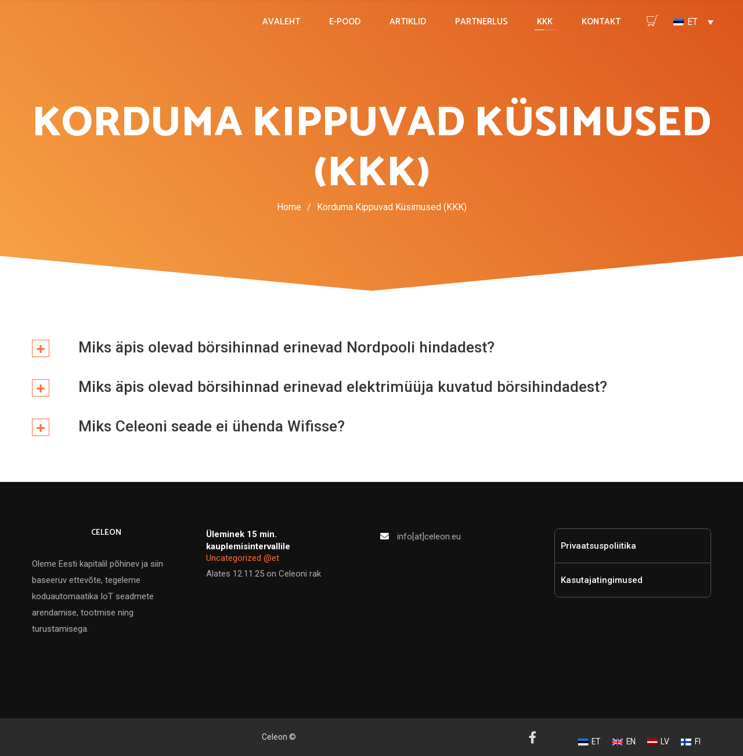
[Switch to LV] (658, 742)
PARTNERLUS (481, 22)
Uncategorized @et (242, 558)
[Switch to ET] (589, 742)
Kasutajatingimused (602, 580)
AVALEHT (281, 22)
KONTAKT (601, 22)
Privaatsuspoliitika (598, 546)
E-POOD (344, 22)
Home (289, 207)
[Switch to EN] (624, 742)
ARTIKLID (407, 22)
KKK (545, 22)
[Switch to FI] (690, 742)
